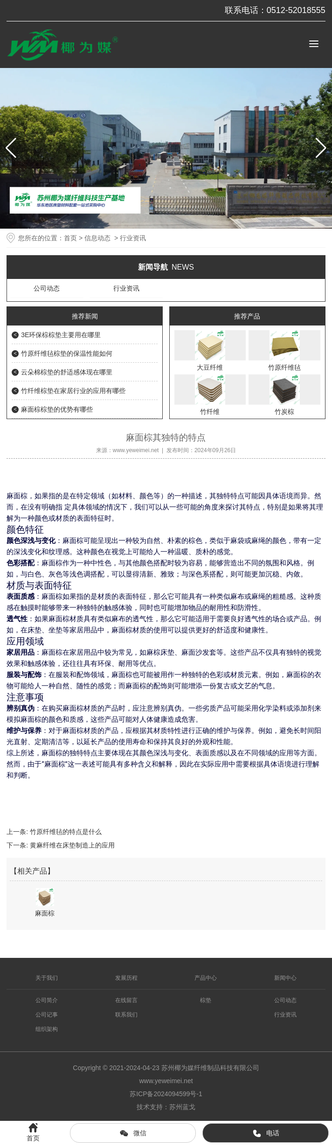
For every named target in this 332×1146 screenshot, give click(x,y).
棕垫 (205, 1000)
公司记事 (46, 1014)
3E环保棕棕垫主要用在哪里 (61, 335)
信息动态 (97, 238)
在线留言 (126, 1000)
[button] (321, 148)
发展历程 (126, 978)
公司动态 (47, 288)
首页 (70, 238)
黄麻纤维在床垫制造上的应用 (71, 845)
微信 (132, 1133)
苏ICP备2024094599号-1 (166, 1094)
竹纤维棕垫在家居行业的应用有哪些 (73, 390)
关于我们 (46, 978)
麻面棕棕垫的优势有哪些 (57, 409)
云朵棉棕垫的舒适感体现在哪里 (66, 372)
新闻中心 (285, 978)
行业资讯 (126, 288)
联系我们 (126, 1014)
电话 (265, 1133)
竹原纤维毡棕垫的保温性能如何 (66, 353)
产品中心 (205, 978)
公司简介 (46, 1000)
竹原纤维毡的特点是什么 (65, 831)
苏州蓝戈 (182, 1107)
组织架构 (46, 1029)
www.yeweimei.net (136, 450)
